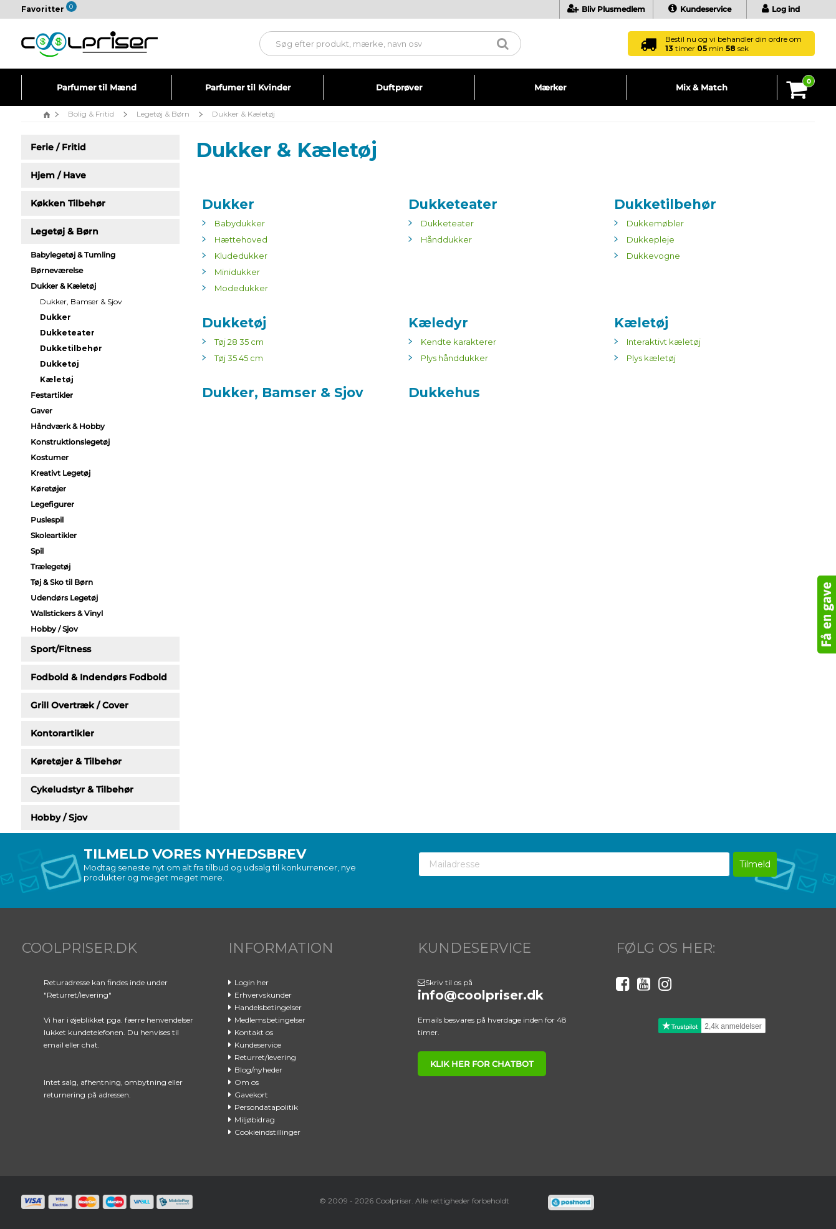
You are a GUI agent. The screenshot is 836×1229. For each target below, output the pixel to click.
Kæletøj (641, 322)
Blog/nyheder (258, 1069)
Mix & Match (702, 87)
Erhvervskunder (263, 995)
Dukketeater (452, 204)
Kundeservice (699, 9)
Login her (251, 982)
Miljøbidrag (254, 1119)
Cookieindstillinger (267, 1132)
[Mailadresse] (574, 864)
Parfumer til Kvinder (248, 87)
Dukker (228, 204)
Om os (246, 1082)
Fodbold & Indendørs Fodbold (99, 677)
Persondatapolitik (266, 1107)
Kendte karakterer (458, 342)
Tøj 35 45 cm (238, 358)
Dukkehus (444, 392)
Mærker (550, 87)
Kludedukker (240, 256)
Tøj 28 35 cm (239, 342)
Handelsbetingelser (268, 1007)
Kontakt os (253, 1032)
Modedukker (241, 288)
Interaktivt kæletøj (664, 342)
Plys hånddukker (454, 358)
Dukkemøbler (655, 223)
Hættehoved (240, 239)
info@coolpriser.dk (481, 995)
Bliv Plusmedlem (606, 9)
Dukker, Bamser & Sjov (81, 301)
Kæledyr (438, 322)
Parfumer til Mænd (97, 87)
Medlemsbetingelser (269, 1019)
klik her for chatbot (482, 1064)
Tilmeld (755, 864)
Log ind (781, 9)
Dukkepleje (651, 239)
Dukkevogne (653, 256)
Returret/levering (265, 1057)
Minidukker (237, 272)
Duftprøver (399, 87)
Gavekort (251, 1094)
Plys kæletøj (651, 358)
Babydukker (239, 223)
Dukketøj (234, 322)
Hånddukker (446, 239)
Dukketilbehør (665, 204)
